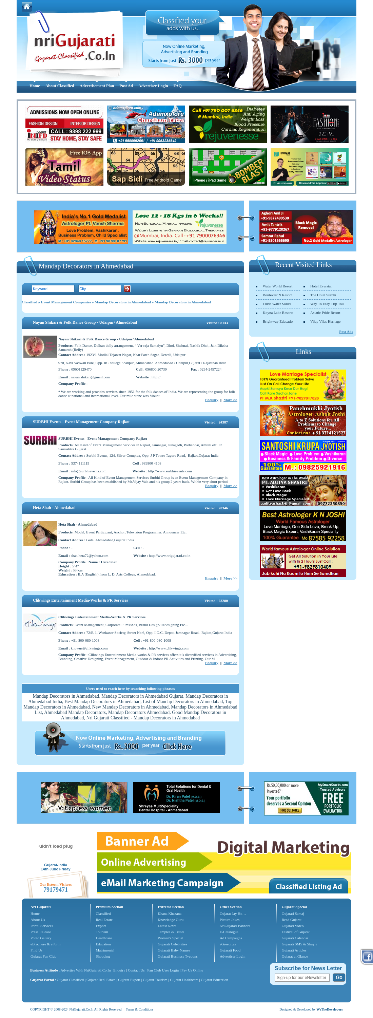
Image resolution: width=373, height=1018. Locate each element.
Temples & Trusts (171, 932)
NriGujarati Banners (235, 926)
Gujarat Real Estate (101, 980)
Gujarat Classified (70, 980)
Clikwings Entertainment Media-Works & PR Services (80, 600)
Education (103, 944)
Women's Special (170, 938)
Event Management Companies (66, 302)
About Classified (59, 85)
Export (101, 926)
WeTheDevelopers (329, 1009)
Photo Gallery (41, 938)
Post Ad (126, 85)
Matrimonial (105, 950)
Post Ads (346, 331)
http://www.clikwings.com (169, 648)
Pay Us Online (192, 970)
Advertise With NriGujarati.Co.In (86, 970)
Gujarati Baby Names (174, 950)
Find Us (36, 950)
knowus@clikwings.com (89, 648)
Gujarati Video (293, 926)
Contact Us (136, 970)
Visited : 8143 (217, 323)
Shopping (103, 956)
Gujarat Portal (42, 980)
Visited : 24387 (216, 422)
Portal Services (42, 926)
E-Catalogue (229, 932)
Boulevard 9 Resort (277, 295)
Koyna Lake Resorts (278, 312)
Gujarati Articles (294, 950)
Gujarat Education (214, 980)
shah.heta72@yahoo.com (90, 555)
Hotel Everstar (321, 286)
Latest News (167, 926)
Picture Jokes (229, 920)
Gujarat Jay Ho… (233, 913)
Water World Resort (277, 286)
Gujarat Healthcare (184, 980)
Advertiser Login (153, 85)
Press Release (41, 932)
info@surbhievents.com (88, 471)
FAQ (177, 85)
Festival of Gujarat (296, 932)
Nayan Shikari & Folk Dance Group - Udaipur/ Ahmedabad (85, 322)
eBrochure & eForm (46, 944)
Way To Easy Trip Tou (327, 304)
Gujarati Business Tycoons (178, 956)
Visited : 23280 (216, 601)
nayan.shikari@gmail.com (90, 377)
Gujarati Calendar (295, 938)
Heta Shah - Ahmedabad (54, 507)
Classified (29, 302)
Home (35, 85)
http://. (156, 377)
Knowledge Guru (170, 920)
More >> (230, 400)
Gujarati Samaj (293, 913)
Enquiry (211, 400)
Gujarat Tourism (155, 980)
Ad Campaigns (231, 938)
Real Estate (104, 920)
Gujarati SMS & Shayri (299, 944)
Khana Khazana (169, 913)
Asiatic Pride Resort (325, 312)
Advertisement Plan (97, 85)
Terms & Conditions (140, 1009)
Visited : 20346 (216, 508)
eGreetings (228, 944)
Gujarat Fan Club (43, 956)
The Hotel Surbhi (323, 295)
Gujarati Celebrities (172, 944)
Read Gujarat (291, 920)
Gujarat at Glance (295, 956)
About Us (38, 920)
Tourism (102, 932)
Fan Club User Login (163, 970)
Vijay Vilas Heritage (325, 321)
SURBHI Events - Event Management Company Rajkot (81, 421)
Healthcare (104, 938)
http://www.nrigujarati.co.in (169, 555)
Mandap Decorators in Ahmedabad (123, 302)
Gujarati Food (230, 950)
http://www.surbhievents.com (170, 471)
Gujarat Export (129, 980)
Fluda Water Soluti (277, 304)
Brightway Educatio (278, 321)
